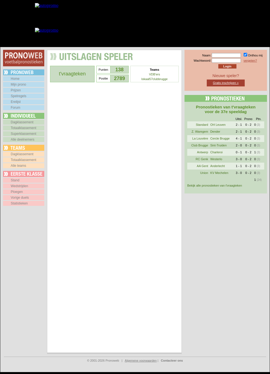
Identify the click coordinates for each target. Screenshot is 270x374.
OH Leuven (218, 124)
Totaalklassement (23, 128)
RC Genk (202, 159)
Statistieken (19, 203)
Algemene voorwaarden (141, 360)
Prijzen (16, 90)
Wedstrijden (19, 186)
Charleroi (216, 152)
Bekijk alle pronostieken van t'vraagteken (214, 185)
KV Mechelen (219, 172)
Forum (15, 108)
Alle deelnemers (22, 139)
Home (15, 79)
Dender (215, 131)
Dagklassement (22, 122)
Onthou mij (255, 55)
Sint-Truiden (218, 145)
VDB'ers (154, 74)
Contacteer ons (172, 360)
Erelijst (16, 102)
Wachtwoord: (202, 60)
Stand (15, 180)
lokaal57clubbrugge (154, 79)
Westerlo (216, 159)
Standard (202, 124)
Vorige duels (20, 198)
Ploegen (17, 192)
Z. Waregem (200, 131)
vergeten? (250, 60)
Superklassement (23, 134)
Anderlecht (217, 166)
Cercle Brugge (220, 138)
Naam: (206, 55)
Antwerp (202, 152)
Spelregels (18, 96)
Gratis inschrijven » (226, 82)
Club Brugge (199, 145)
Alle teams (18, 166)
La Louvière (200, 138)
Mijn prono (18, 84)
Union (204, 172)
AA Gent (202, 166)
